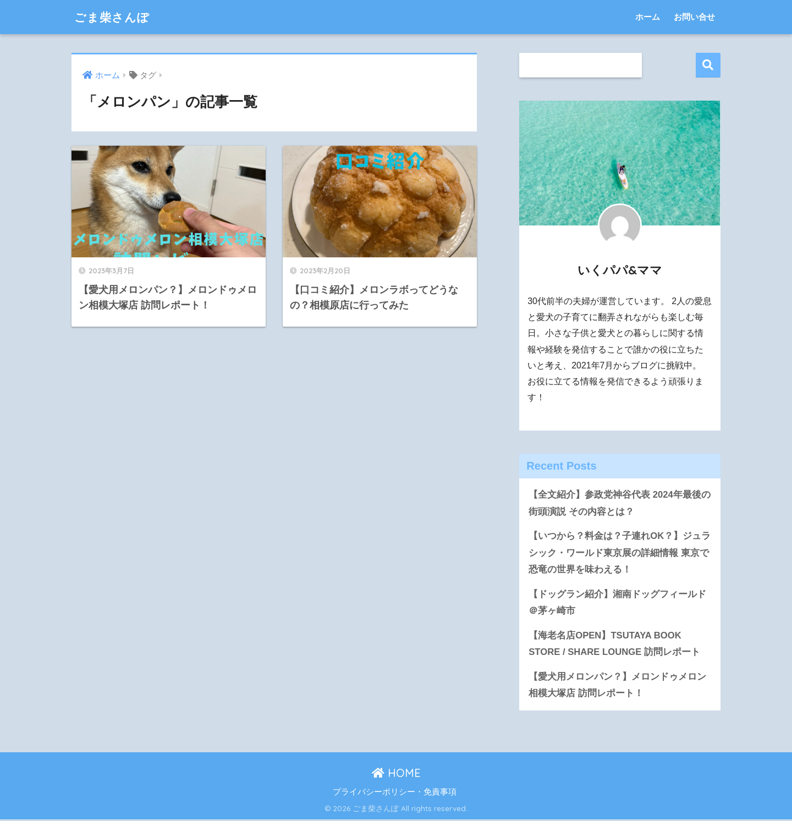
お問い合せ (694, 16)
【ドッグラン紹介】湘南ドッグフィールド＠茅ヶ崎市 (617, 603)
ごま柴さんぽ (115, 17)
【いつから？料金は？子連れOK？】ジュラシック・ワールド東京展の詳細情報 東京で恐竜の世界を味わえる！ (620, 553)
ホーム (647, 16)
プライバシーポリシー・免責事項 (395, 793)
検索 (708, 65)
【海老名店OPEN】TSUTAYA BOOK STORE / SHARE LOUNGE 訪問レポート (615, 644)
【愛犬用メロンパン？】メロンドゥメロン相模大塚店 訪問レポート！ (617, 686)
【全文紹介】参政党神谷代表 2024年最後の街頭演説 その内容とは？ (620, 503)
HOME (396, 774)
